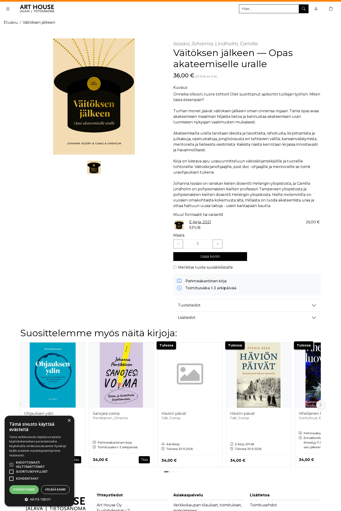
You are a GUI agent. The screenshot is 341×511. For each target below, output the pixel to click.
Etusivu (11, 22)
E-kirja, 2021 (200, 222)
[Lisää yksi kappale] (217, 244)
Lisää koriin (210, 256)
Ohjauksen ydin (38, 413)
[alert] (39, 461)
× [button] (69, 420)
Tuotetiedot (189, 305)
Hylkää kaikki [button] (55, 489)
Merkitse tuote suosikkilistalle (205, 267)
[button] (39, 499)
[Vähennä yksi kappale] (178, 244)
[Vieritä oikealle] (320, 404)
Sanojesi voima (106, 413)
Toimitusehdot (263, 505)
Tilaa (75, 460)
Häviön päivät (173, 413)
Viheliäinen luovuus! (317, 413)
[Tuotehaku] (274, 8)
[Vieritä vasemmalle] (20, 404)
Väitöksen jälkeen (39, 22)
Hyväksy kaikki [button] (24, 489)
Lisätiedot (187, 317)
